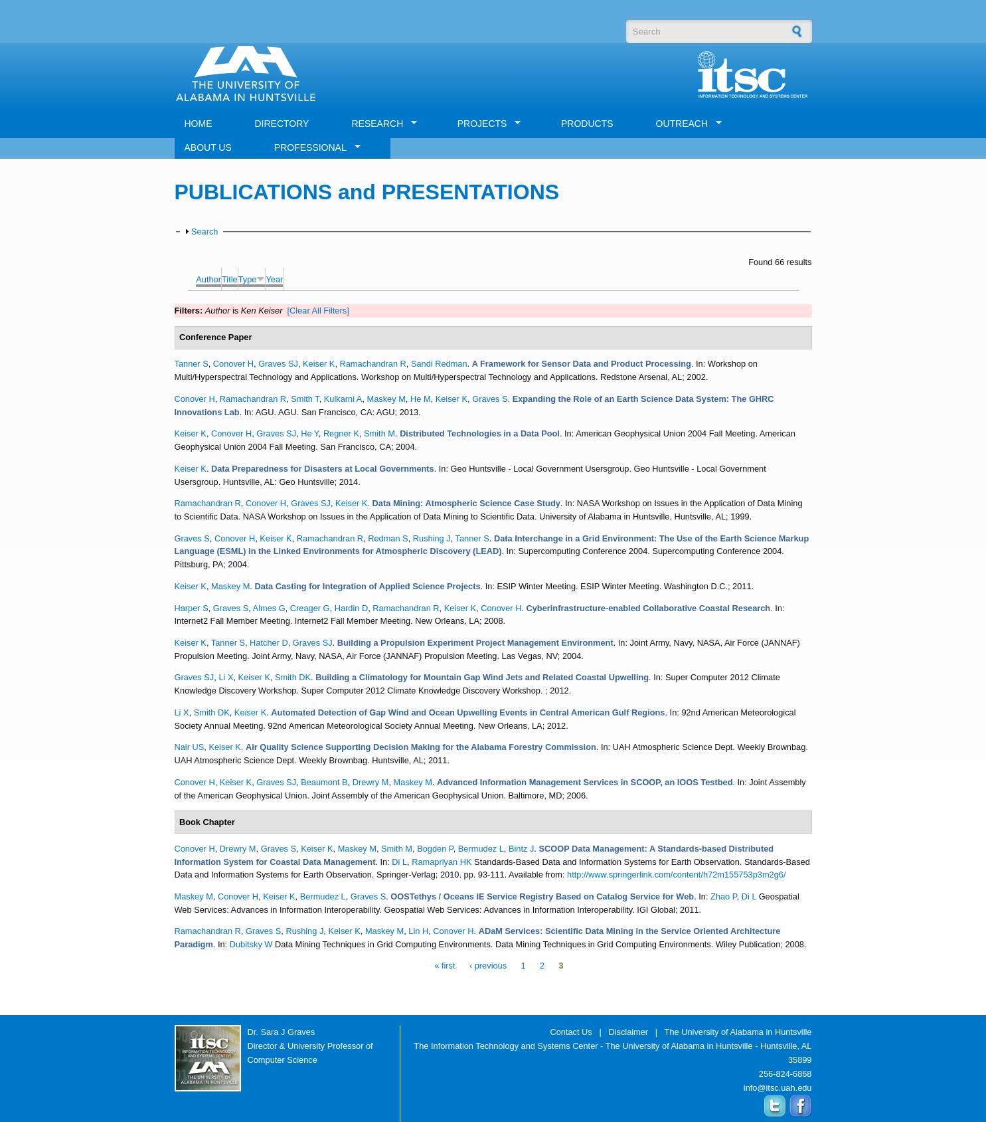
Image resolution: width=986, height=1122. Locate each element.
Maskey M (386, 399)
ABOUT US (208, 147)
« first (444, 966)
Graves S (489, 399)
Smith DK (293, 677)
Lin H (418, 931)
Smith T (305, 399)
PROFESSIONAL (312, 147)
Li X (225, 677)
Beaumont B (324, 782)
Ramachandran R (373, 364)
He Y (310, 433)
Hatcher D (269, 643)
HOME (198, 123)
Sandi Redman (439, 364)
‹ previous (488, 966)
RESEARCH (379, 124)
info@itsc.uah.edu (778, 1088)
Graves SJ (278, 364)
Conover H (233, 364)
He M (420, 399)
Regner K (341, 433)
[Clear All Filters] (318, 311)
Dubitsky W (251, 944)
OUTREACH (684, 124)
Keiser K (319, 364)
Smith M (379, 433)
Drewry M (371, 782)
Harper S (191, 608)
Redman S (388, 538)
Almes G (269, 608)
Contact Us (571, 1032)
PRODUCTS (587, 123)
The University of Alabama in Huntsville (738, 1032)
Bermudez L (481, 849)
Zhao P (723, 896)
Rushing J (432, 538)
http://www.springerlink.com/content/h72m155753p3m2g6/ (676, 875)
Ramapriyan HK (441, 862)
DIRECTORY (282, 123)
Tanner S (191, 364)
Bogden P (435, 849)
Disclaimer (628, 1032)
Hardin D (352, 608)
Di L (399, 862)
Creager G (310, 608)
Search (204, 231)
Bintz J (521, 849)
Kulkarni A (343, 399)
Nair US (190, 747)
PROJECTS (484, 124)
